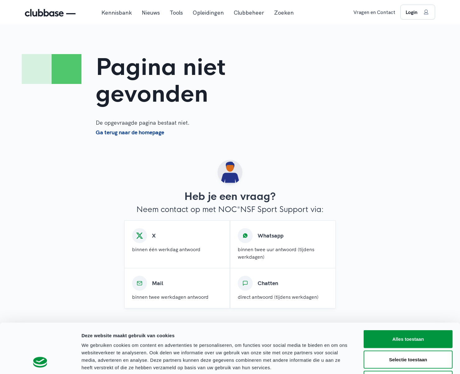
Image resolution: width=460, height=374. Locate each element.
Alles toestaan (408, 292)
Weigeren (408, 333)
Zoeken (284, 12)
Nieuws (151, 12)
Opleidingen (208, 12)
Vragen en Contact (374, 12)
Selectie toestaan (408, 313)
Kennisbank (116, 12)
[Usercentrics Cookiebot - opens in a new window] (40, 362)
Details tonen (336, 361)
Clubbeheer (249, 12)
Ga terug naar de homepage (130, 132)
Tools (176, 12)
